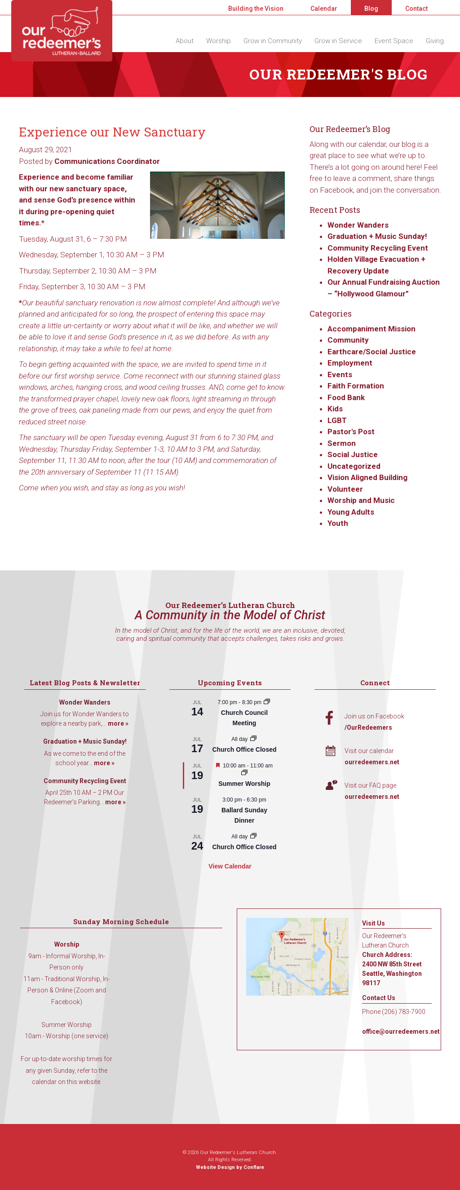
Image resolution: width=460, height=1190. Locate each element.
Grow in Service (338, 41)
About (185, 41)
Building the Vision (255, 8)
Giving (435, 41)
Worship (218, 41)
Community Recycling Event (377, 247)
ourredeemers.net (372, 762)
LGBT (337, 420)
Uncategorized (353, 466)
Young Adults (350, 511)
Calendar (323, 8)
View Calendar (229, 866)
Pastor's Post (351, 431)
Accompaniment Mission (371, 328)
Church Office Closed (244, 749)
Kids (335, 408)
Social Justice (352, 454)
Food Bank (346, 397)
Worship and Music (361, 500)
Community (348, 339)
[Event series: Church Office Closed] (253, 739)
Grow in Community (272, 41)
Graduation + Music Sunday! (377, 236)
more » (118, 723)
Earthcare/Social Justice (371, 351)
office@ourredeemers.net (401, 1031)
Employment (349, 362)
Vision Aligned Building (367, 477)
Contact (416, 8)
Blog (371, 8)
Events (339, 374)
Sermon (341, 443)
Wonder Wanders (358, 224)
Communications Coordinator (107, 161)
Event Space (394, 41)
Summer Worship (244, 783)
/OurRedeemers (368, 727)
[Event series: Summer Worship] (244, 773)
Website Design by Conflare (230, 1167)
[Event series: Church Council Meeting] (267, 702)
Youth (337, 523)
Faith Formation (355, 385)
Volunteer (345, 489)
